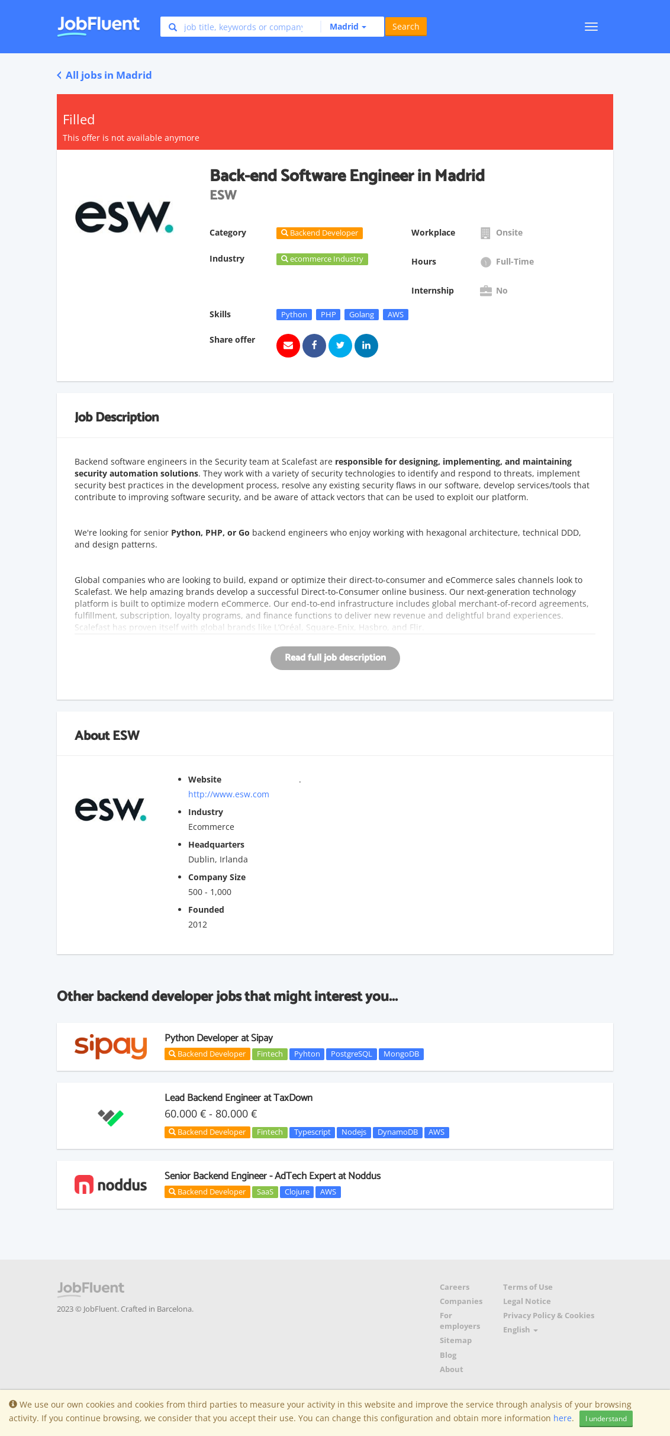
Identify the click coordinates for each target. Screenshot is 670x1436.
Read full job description (335, 658)
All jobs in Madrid (104, 75)
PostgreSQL (351, 1053)
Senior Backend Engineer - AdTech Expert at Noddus (273, 1176)
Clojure (297, 1191)
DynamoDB (398, 1132)
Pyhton (307, 1053)
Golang (361, 314)
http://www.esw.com (228, 794)
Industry (205, 811)
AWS (396, 314)
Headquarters (216, 844)
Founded (206, 909)
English (520, 1330)
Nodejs (354, 1132)
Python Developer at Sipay (219, 1038)
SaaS (265, 1191)
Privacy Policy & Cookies (548, 1316)
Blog (448, 1355)
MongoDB (401, 1053)
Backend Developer (207, 1053)
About (451, 1369)
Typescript (312, 1132)
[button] (343, 27)
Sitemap (456, 1340)
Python (294, 314)
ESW (125, 736)
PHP (328, 314)
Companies (461, 1301)
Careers (454, 1287)
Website (204, 779)
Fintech (270, 1053)
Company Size (217, 877)
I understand (606, 1419)
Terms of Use (528, 1287)
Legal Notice (527, 1301)
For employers (460, 1321)
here (562, 1418)
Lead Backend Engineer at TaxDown (239, 1098)
